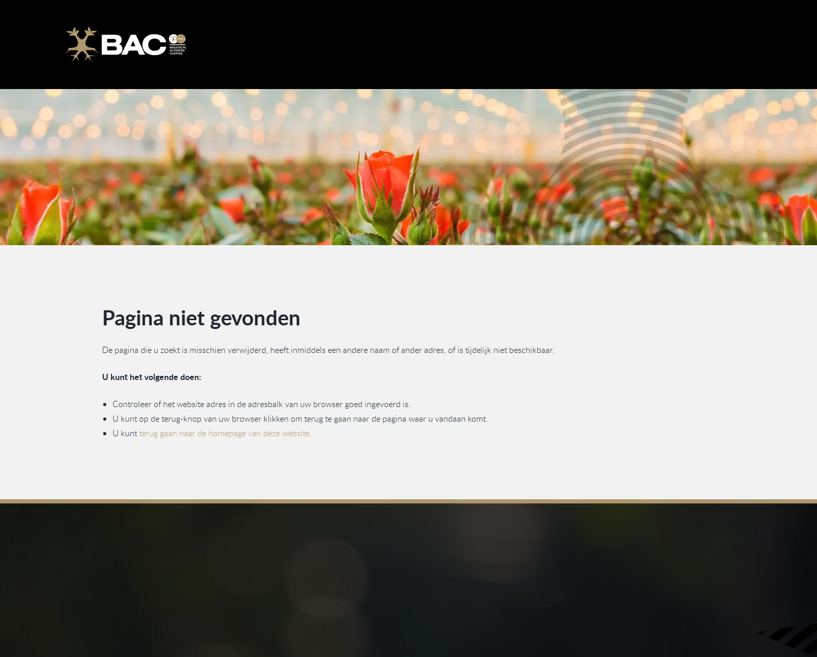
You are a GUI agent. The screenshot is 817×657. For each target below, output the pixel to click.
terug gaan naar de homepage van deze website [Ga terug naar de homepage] (224, 433)
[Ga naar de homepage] (125, 44)
